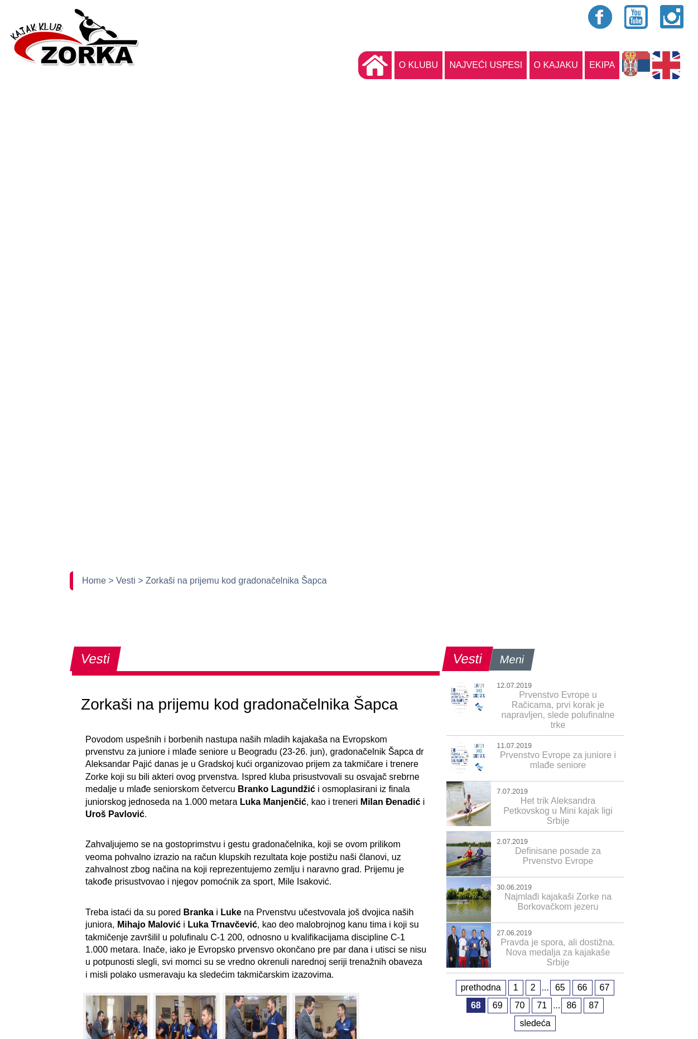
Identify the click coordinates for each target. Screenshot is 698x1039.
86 (571, 1005)
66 (582, 987)
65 (560, 987)
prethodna (481, 987)
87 (594, 1005)
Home (95, 580)
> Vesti (123, 580)
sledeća (534, 1023)
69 (498, 1005)
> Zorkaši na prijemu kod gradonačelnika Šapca (232, 580)
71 (542, 1005)
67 (605, 987)
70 (520, 1005)
